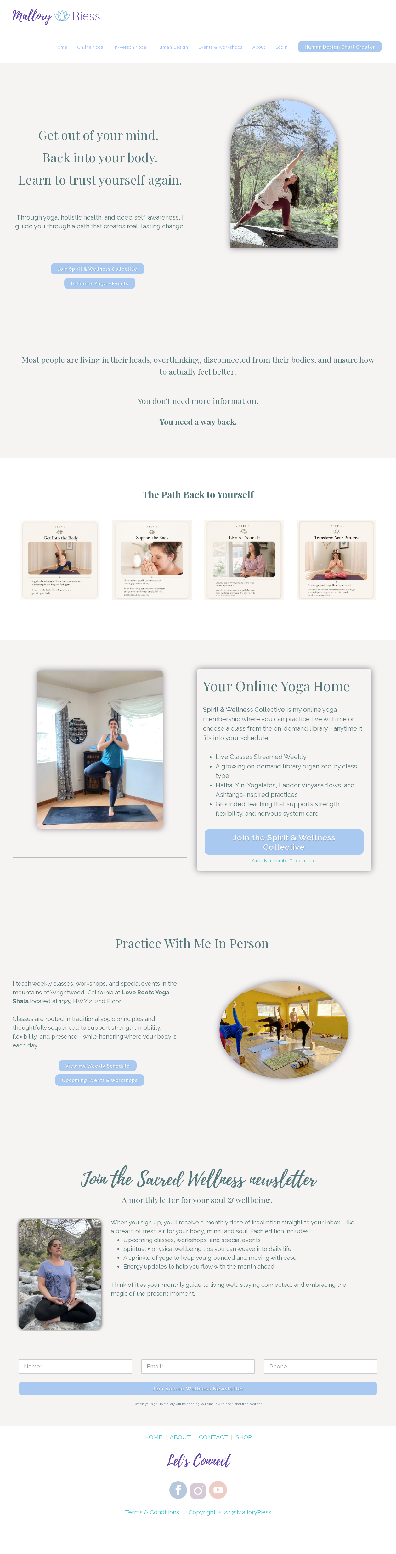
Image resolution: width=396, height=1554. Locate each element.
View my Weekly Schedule (97, 1065)
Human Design (172, 47)
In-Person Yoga (130, 47)
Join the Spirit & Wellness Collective (284, 842)
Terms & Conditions (152, 1512)
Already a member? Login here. (284, 860)
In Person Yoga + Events (99, 283)
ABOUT (180, 1437)
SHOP (244, 1437)
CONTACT (213, 1437)
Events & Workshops (220, 47)
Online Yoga (90, 47)
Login (281, 47)
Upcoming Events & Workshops (100, 1080)
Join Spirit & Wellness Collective (97, 269)
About (258, 47)
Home (61, 47)
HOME (153, 1437)
